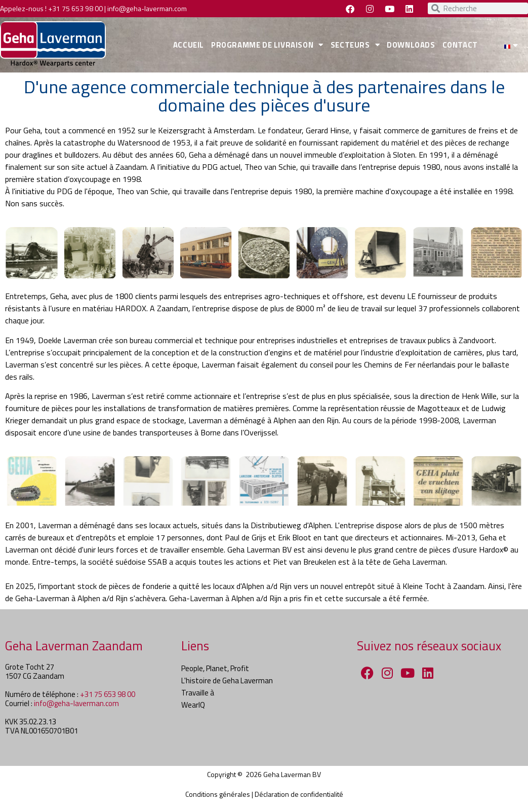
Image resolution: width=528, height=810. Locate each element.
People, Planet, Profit (215, 668)
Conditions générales (217, 794)
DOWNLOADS (411, 45)
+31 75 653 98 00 (75, 8)
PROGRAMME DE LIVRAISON (267, 45)
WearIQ (193, 705)
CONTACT (460, 45)
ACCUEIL (188, 45)
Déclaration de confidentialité (299, 794)
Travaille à (197, 692)
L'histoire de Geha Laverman (227, 680)
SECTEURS (355, 45)
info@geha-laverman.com (147, 8)
